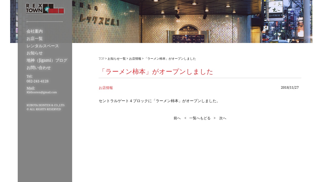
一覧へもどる (200, 118)
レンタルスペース (43, 46)
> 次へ (220, 118)
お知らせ (35, 53)
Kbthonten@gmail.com (42, 92)
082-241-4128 (38, 81)
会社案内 (35, 31)
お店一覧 (35, 38)
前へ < (180, 118)
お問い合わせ (39, 67)
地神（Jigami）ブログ (47, 60)
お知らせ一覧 (117, 58)
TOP (101, 58)
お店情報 (135, 58)
